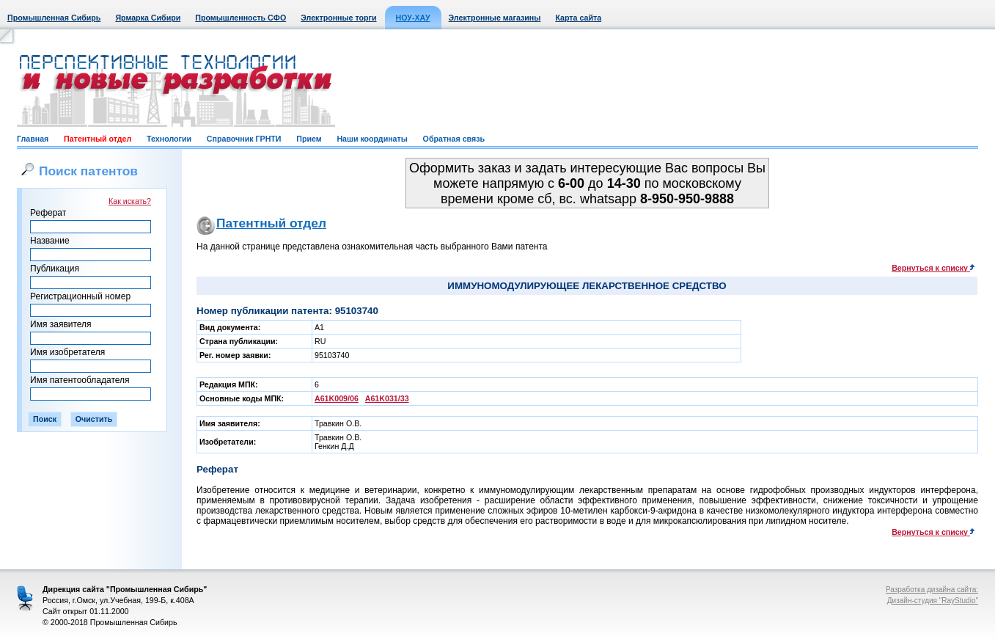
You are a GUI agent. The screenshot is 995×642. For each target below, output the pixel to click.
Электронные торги (338, 17)
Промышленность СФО (240, 17)
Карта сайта (578, 17)
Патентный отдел (97, 138)
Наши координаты (372, 138)
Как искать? (130, 201)
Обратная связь (454, 138)
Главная (32, 138)
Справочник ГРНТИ (244, 138)
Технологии (169, 138)
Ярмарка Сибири (147, 17)
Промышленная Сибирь (53, 17)
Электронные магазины (495, 17)
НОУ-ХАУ (413, 17)
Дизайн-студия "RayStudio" (932, 601)
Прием (308, 138)
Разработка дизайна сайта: (932, 590)
